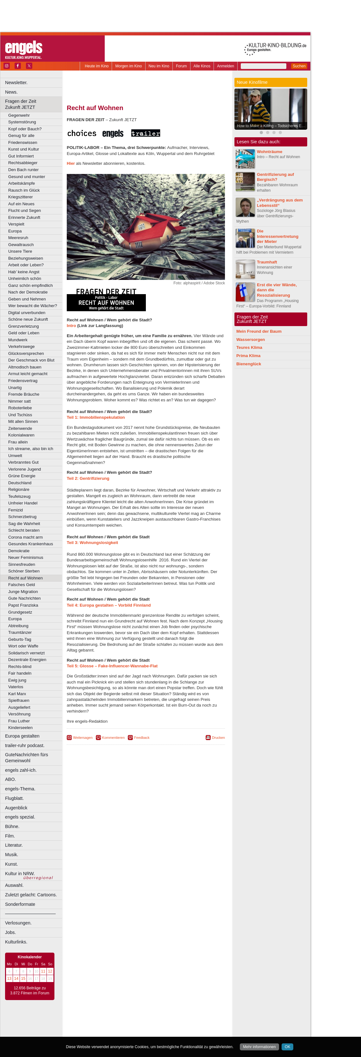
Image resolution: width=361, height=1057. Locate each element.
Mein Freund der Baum (259, 331)
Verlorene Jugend (24, 469)
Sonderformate (20, 904)
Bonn (111, 1032)
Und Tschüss (20, 414)
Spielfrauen (18, 700)
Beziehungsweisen (25, 258)
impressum (142, 1021)
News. (11, 92)
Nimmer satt (19, 401)
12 (50, 971)
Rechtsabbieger (22, 162)
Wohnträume (269, 151)
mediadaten (197, 1021)
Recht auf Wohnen (25, 578)
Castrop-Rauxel (130, 1032)
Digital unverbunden (26, 312)
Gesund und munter (26, 176)
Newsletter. (16, 82)
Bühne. (12, 826)
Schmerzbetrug (22, 516)
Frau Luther (19, 721)
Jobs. (10, 932)
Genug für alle (21, 135)
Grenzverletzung (23, 326)
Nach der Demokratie (28, 292)
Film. (10, 835)
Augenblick (16, 807)
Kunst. (11, 864)
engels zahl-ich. (21, 770)
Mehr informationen (259, 1047)
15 (23, 978)
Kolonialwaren (21, 435)
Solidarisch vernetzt (26, 653)
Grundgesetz (20, 612)
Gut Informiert (21, 156)
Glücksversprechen (26, 353)
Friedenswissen (22, 142)
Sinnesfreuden (21, 564)
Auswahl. (14, 885)
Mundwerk (18, 339)
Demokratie (18, 550)
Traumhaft (267, 262)
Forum (181, 66)
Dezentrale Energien (27, 659)
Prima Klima (248, 355)
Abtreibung (18, 625)
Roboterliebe (20, 407)
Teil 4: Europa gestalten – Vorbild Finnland (109, 605)
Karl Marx (17, 693)
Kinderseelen (20, 727)
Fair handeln (19, 673)
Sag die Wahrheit (24, 523)
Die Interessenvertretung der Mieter (277, 236)
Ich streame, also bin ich (30, 448)
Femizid (15, 510)
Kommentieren (113, 737)
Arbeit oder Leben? (26, 265)
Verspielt (16, 224)
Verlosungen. (18, 922)
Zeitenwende (20, 428)
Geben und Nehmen (27, 299)
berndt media (119, 1021)
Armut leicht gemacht (27, 373)
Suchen (299, 66)
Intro (71, 325)
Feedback (141, 737)
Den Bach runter (23, 169)
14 (16, 978)
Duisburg (192, 1032)
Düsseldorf (174, 1032)
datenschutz (164, 1021)
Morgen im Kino (128, 66)
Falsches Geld (21, 584)
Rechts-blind (19, 666)
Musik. (11, 854)
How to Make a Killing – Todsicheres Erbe (272, 126)
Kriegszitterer (20, 197)
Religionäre (18, 489)
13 (9, 978)
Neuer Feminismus (25, 557)
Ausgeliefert (19, 707)
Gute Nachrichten (24, 598)
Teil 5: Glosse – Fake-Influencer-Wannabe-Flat (112, 666)
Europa (15, 231)
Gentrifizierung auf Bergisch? (275, 177)
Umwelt (15, 455)
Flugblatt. (14, 798)
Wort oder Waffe (23, 646)
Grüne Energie (21, 475)
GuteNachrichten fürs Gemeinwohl (26, 757)
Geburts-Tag (19, 639)
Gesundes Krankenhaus (30, 543)
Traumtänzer (20, 632)
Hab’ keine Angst (23, 271)
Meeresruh (18, 237)
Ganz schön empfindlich (30, 285)
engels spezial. (20, 816)
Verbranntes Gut (23, 462)
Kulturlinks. (16, 941)
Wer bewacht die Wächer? (32, 305)
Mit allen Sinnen (23, 421)
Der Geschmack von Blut (31, 360)
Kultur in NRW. (20, 873)
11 (43, 971)
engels (127, 1026)
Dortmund (154, 1032)
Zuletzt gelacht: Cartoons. (31, 894)
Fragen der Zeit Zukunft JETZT (34, 104)
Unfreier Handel (22, 503)
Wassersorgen (250, 339)
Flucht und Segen (24, 210)
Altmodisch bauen (24, 367)
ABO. (10, 779)
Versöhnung (19, 714)
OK (287, 1047)
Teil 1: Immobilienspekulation (96, 417)
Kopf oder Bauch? (25, 129)
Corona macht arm (25, 537)
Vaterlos (15, 686)
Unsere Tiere (20, 251)
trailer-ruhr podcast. (25, 745)
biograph (95, 1026)
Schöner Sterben (24, 571)
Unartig (15, 387)
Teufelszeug (19, 496)
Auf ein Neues (21, 203)
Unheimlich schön (24, 278)
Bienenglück (248, 364)
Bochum (97, 1032)
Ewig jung (17, 680)
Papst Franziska (23, 605)
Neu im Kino (159, 66)
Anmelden (225, 66)
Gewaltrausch (21, 244)
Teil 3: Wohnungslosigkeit (92, 542)
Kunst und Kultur (23, 149)
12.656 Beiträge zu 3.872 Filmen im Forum (29, 990)
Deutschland (19, 482)
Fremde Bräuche (23, 394)
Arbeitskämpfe (21, 183)
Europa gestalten (22, 736)
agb (181, 1021)
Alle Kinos (202, 66)
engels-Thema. (20, 788)
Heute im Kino (97, 66)
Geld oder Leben (23, 333)
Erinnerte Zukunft (24, 217)
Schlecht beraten (24, 530)
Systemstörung (22, 122)
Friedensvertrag (22, 380)
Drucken (218, 737)
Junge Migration (23, 591)
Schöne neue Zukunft (28, 319)
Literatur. (14, 845)
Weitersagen (83, 737)
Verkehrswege (21, 346)
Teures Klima (249, 347)
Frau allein (18, 442)
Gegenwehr (19, 115)
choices (112, 1026)
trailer (146, 1026)
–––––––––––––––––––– (30, 913)
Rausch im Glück (24, 190)
